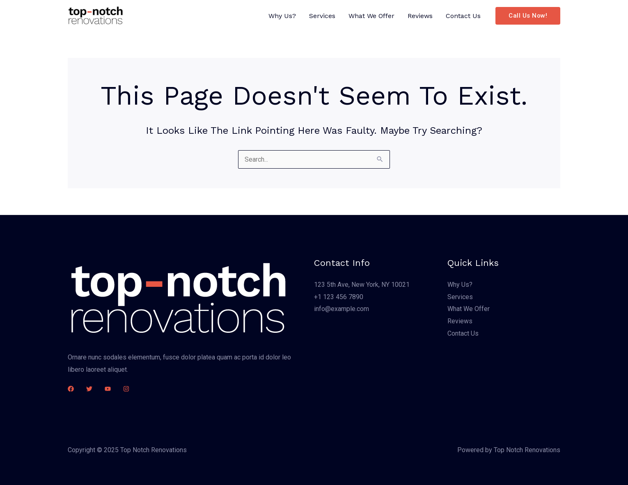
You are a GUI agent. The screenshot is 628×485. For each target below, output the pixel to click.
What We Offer (371, 16)
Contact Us (463, 16)
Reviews (420, 16)
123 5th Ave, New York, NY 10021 (362, 284)
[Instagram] (126, 389)
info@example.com (341, 309)
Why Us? (282, 16)
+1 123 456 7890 (338, 297)
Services (322, 16)
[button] (527, 16)
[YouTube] (108, 389)
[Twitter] (89, 389)
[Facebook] (71, 389)
